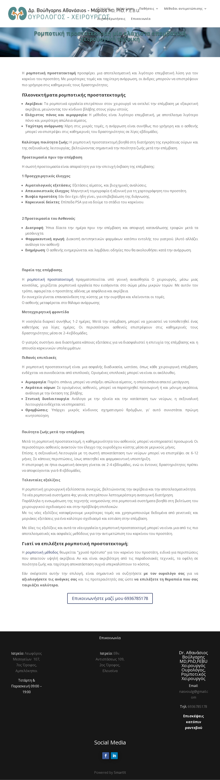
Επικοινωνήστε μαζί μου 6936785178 (110, 598)
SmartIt (120, 772)
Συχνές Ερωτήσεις (111, 19)
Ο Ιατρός (104, 9)
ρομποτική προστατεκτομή (50, 279)
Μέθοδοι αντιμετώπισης (183, 9)
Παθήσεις (146, 9)
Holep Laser (125, 9)
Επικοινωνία (141, 19)
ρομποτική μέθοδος (42, 552)
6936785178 (197, 706)
